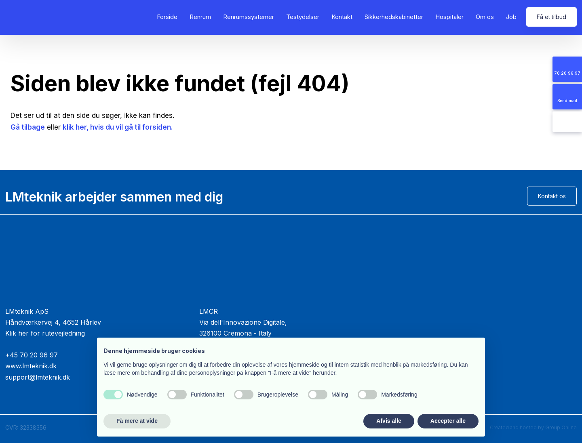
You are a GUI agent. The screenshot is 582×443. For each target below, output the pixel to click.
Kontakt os (552, 196)
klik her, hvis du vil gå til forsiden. (118, 127)
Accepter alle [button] (448, 421)
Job (511, 17)
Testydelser (302, 17)
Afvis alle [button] (388, 421)
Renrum (200, 17)
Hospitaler (449, 17)
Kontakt (341, 17)
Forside (167, 17)
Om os (485, 17)
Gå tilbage (28, 127)
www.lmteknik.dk (31, 366)
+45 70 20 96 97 (31, 355)
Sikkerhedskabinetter (394, 17)
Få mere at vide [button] (137, 421)
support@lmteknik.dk (37, 377)
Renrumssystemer (248, 17)
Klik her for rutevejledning (45, 333)
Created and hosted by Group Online (533, 427)
